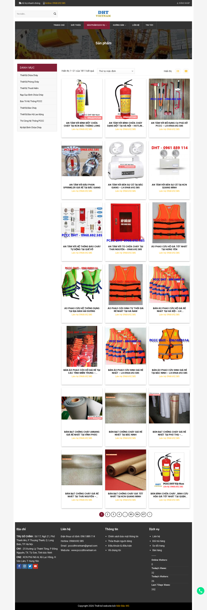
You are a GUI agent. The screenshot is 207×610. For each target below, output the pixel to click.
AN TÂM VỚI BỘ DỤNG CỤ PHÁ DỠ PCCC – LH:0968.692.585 (169, 124)
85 (131, 514)
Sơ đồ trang (158, 545)
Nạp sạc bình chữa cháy (31, 95)
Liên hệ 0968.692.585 (82, 129)
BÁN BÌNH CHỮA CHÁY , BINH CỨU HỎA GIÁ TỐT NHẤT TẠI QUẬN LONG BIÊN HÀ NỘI (169, 495)
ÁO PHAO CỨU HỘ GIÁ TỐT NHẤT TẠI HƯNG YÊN (169, 248)
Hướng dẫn (119, 25)
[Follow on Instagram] (24, 566)
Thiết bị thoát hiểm (29, 88)
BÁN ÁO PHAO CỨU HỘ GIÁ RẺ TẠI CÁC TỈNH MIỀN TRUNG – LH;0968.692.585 (81, 372)
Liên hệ (136, 25)
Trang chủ (59, 25)
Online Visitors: (160, 560)
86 (137, 514)
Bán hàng (157, 550)
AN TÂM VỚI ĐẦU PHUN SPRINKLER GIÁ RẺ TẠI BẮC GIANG (81, 186)
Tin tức (149, 25)
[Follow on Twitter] (30, 566)
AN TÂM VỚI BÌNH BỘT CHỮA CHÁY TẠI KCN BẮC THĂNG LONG (82, 124)
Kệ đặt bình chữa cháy (31, 127)
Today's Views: (159, 568)
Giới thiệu (76, 25)
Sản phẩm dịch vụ (97, 25)
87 (143, 514)
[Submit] (54, 14)
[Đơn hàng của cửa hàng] (116, 71)
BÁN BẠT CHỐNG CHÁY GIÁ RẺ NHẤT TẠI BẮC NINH (125, 433)
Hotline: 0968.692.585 (55, 3)
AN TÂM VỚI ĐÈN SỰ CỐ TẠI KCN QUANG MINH (169, 186)
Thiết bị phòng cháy (29, 82)
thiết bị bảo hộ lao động (32, 114)
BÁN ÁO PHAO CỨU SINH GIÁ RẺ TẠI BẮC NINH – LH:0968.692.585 (169, 371)
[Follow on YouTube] (35, 566)
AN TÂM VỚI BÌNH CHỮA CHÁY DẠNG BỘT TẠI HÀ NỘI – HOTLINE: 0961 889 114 (125, 124)
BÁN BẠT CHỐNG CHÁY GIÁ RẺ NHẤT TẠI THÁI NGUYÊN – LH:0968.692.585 (82, 495)
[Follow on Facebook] (19, 566)
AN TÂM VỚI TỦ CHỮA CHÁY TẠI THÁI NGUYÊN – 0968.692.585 (125, 248)
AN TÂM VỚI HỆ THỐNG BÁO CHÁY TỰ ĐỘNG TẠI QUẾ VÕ (82, 248)
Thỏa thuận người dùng (120, 541)
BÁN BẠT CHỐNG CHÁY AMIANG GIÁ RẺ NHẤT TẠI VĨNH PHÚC (81, 433)
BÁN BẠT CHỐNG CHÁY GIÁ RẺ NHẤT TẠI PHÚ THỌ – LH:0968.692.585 (169, 433)
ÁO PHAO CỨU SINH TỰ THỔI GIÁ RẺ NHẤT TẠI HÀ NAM (126, 310)
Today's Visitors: (160, 576)
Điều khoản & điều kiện (120, 545)
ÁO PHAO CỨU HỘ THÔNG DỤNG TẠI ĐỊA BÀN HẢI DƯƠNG (81, 310)
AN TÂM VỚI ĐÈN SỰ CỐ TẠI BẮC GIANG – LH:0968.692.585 (125, 186)
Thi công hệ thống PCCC (32, 121)
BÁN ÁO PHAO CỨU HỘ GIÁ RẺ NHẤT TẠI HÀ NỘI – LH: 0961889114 (169, 310)
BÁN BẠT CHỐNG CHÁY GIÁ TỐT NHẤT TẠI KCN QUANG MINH (125, 495)
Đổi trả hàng (158, 541)
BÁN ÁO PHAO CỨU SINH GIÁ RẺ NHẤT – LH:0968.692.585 (125, 371)
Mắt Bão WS (122, 605)
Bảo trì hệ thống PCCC (31, 101)
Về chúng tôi (114, 550)
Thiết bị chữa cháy (29, 75)
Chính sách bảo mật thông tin (123, 536)
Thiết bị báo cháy (28, 108)
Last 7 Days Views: (161, 585)
